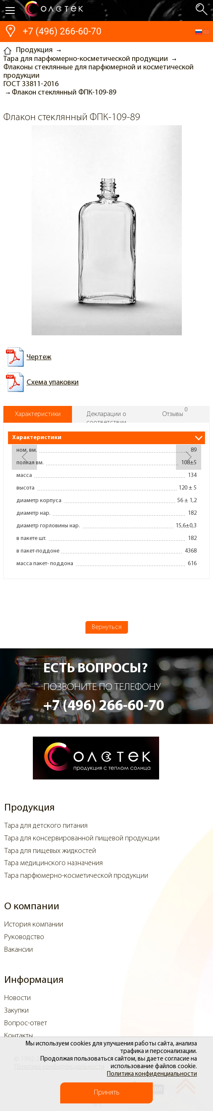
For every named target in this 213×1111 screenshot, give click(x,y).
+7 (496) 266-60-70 (62, 31)
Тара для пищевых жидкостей (50, 851)
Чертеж (39, 357)
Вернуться (107, 627)
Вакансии (18, 950)
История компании (33, 925)
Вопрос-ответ (25, 1023)
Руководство (24, 937)
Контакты (18, 1036)
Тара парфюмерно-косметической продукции (76, 876)
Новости (17, 998)
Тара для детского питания (46, 826)
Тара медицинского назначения (53, 863)
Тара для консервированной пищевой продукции (82, 838)
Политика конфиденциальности (152, 1074)
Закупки (16, 1011)
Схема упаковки (53, 383)
